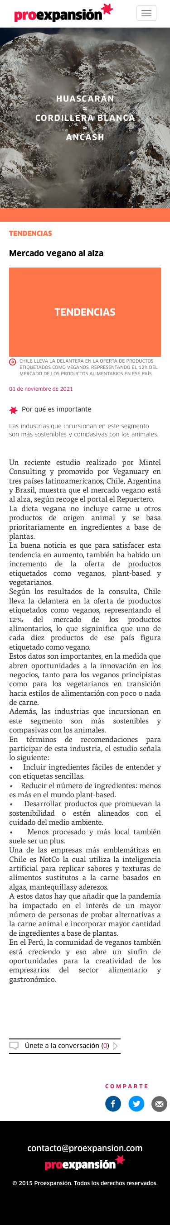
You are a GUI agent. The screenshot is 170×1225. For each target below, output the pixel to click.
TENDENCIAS (30, 234)
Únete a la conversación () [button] (67, 1046)
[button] (159, 1104)
